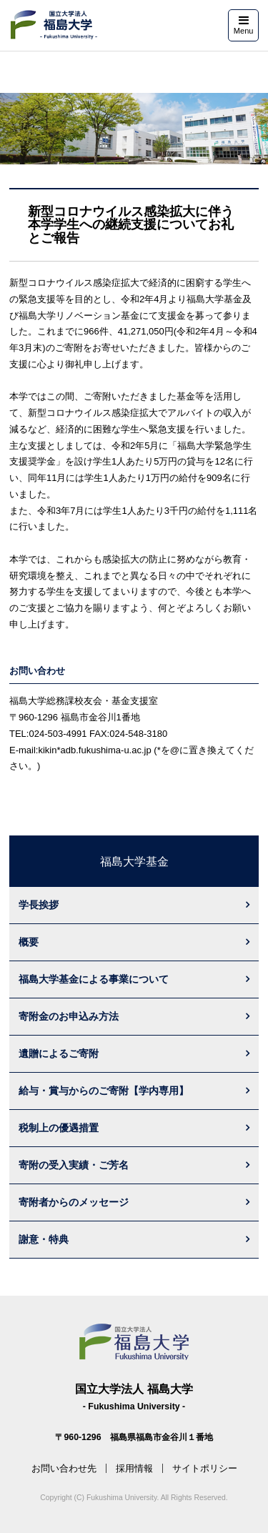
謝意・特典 (44, 1239)
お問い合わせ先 (63, 1468)
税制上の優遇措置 (59, 1127)
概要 (29, 942)
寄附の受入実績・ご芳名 (74, 1165)
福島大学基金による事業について (94, 979)
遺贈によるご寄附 (59, 1053)
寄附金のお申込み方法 (69, 1016)
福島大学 (53, 24)
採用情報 (134, 1468)
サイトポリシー (204, 1468)
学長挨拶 (39, 905)
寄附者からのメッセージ (74, 1202)
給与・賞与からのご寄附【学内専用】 (104, 1090)
